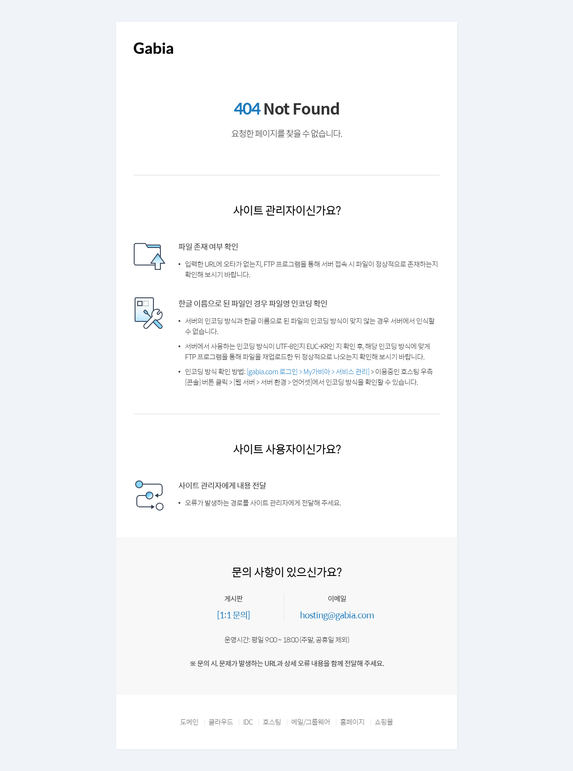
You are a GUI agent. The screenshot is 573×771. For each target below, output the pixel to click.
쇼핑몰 (384, 721)
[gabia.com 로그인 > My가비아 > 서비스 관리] (308, 371)
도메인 (189, 721)
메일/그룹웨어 (310, 721)
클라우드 (220, 721)
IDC (248, 721)
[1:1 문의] (233, 614)
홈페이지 (352, 721)
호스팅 (272, 721)
